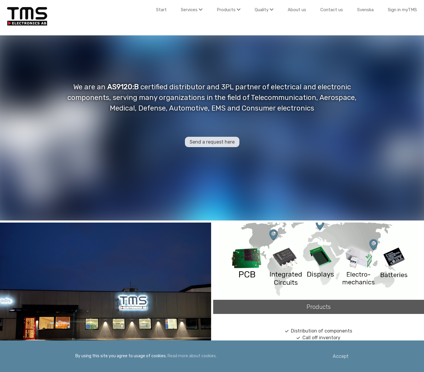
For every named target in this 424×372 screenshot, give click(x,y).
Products (229, 9)
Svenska (365, 9)
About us (297, 9)
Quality (264, 9)
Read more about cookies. (192, 355)
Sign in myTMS (402, 9)
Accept (341, 356)
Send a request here (212, 142)
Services (192, 9)
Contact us (331, 9)
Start (161, 9)
